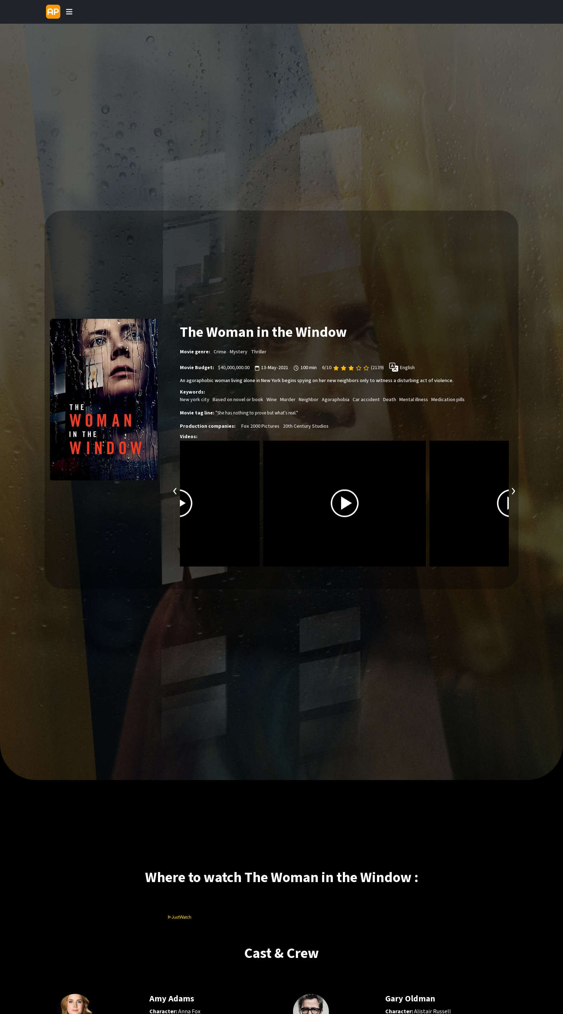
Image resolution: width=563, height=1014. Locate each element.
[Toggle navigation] (69, 12)
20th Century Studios (306, 426)
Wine (271, 399)
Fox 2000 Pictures (260, 426)
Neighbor (308, 399)
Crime (220, 351)
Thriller (258, 351)
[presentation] (175, 489)
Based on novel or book (238, 399)
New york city (194, 399)
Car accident (366, 399)
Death (389, 399)
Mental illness (413, 399)
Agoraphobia (335, 399)
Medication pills (448, 399)
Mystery (238, 351)
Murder (288, 399)
